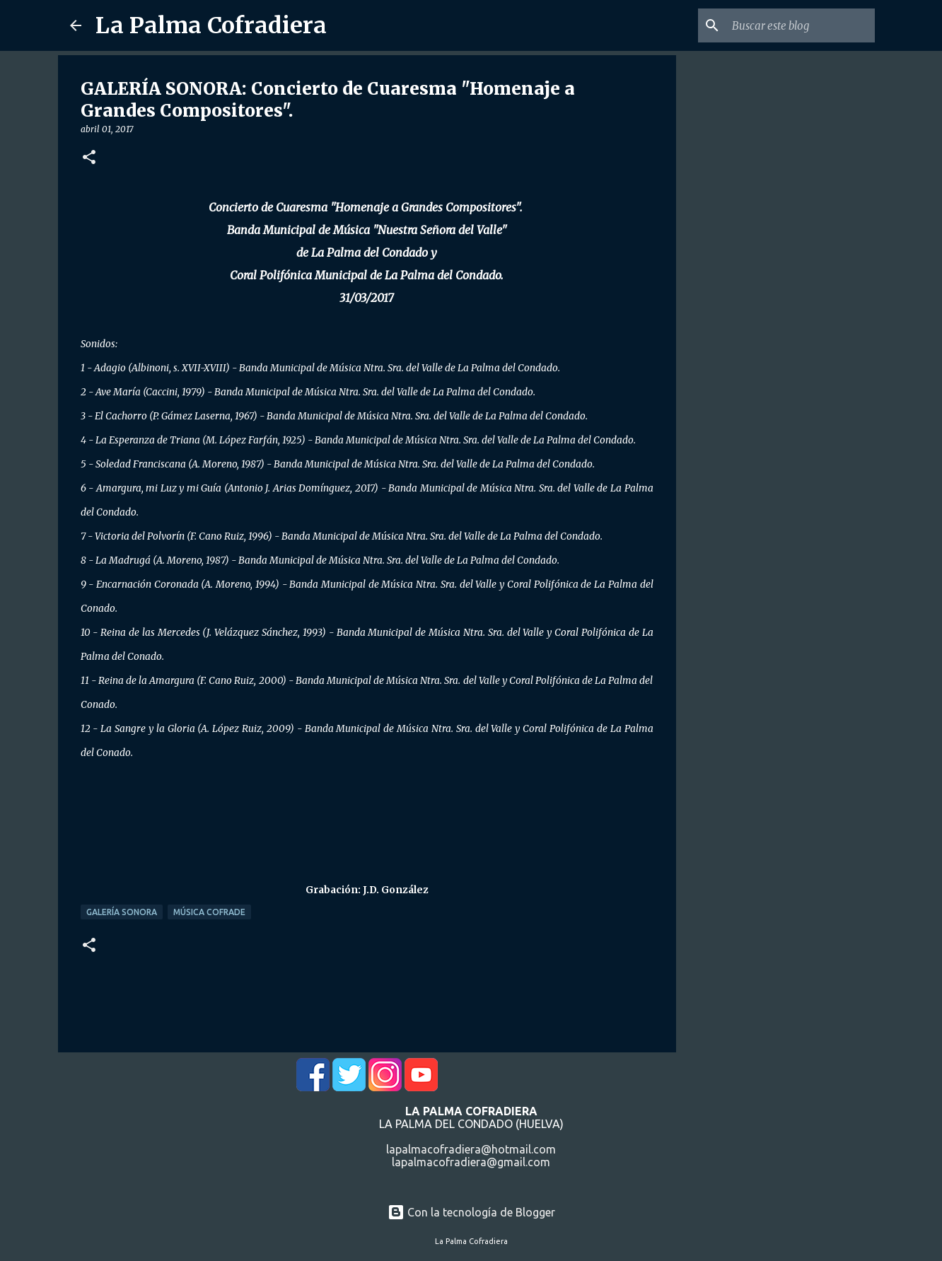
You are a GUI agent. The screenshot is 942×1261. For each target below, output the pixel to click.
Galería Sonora (121, 912)
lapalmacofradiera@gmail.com (471, 1162)
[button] (89, 158)
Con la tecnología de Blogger (471, 1212)
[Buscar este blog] (800, 25)
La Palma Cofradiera (211, 25)
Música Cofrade (209, 912)
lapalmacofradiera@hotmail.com (471, 1149)
